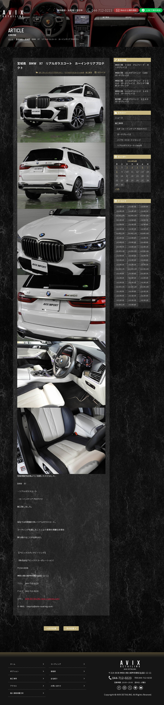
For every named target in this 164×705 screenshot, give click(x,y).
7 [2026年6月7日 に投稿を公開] (147, 167)
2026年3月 (120, 211)
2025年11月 (132, 215)
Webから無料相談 (129, 10)
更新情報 (19, 39)
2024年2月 (132, 247)
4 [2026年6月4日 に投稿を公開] (132, 167)
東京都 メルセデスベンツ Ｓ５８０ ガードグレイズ (133, 100)
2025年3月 (120, 229)
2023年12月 (120, 251)
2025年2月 (132, 229)
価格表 (83, 17)
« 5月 (117, 189)
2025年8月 (132, 220)
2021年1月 (144, 300)
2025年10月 (144, 215)
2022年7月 (144, 273)
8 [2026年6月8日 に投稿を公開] (116, 171)
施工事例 (106, 17)
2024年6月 (120, 242)
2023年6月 (120, 260)
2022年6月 (120, 278)
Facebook (119, 687)
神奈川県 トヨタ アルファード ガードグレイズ (132, 66)
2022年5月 (132, 278)
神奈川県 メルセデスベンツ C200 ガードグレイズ (132, 74)
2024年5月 (132, 242)
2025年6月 (120, 224)
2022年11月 (132, 269)
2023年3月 (120, 265)
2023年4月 (144, 260)
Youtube (141, 687)
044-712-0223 (102, 10)
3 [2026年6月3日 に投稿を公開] (127, 167)
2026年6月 (120, 207)
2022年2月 (132, 282)
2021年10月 (144, 287)
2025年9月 (120, 220)
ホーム (10, 39)
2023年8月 (132, 256)
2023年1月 (144, 265)
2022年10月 (144, 269)
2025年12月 (120, 215)
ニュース (119, 117)
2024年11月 (132, 233)
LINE (135, 687)
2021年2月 (132, 300)
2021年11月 (132, 287)
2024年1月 (144, 247)
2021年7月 (144, 291)
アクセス (151, 17)
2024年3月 (120, 247)
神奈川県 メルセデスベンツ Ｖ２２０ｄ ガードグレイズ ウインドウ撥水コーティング (132, 83)
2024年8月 (132, 238)
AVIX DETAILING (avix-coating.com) (42, 598)
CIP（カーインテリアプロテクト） (51, 72)
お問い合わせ (56, 686)
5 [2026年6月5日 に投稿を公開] (137, 167)
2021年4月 (144, 296)
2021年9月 (120, 291)
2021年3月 (120, 300)
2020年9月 (132, 305)
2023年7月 (144, 256)
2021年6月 (120, 296)
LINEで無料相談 (153, 10)
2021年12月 (120, 287)
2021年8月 (132, 291)
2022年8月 (132, 273)
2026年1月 (144, 211)
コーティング (37, 17)
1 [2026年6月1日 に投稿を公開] (116, 167)
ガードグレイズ (124, 134)
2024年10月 (144, 233)
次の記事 (71, 628)
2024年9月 (120, 238)
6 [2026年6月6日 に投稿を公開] (142, 167)
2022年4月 (144, 278)
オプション (60, 17)
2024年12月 (120, 233)
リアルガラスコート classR (74, 72)
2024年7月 (144, 238)
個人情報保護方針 (17, 693)
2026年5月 (132, 207)
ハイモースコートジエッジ (129, 140)
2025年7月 (144, 220)
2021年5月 (132, 296)
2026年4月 (144, 207)
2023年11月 (132, 251)
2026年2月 (132, 211)
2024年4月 (144, 242)
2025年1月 (144, 229)
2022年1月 (144, 282)
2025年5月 (132, 224)
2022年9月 (120, 273)
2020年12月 (120, 305)
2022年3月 (120, 282)
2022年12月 (120, 269)
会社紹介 (128, 17)
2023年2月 (132, 265)
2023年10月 (144, 251)
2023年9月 (120, 256)
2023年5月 (132, 260)
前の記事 (51, 628)
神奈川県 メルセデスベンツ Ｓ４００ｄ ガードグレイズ (132, 92)
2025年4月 (144, 224)
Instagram (124, 687)
